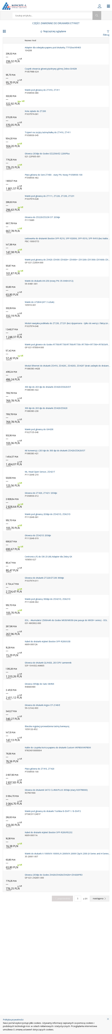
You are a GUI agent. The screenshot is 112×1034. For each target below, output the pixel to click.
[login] (99, 6)
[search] (52, 15)
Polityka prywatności (13, 1019)
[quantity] (78, 898)
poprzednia (62, 898)
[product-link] (56, 54)
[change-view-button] (4, 31)
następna (99, 898)
